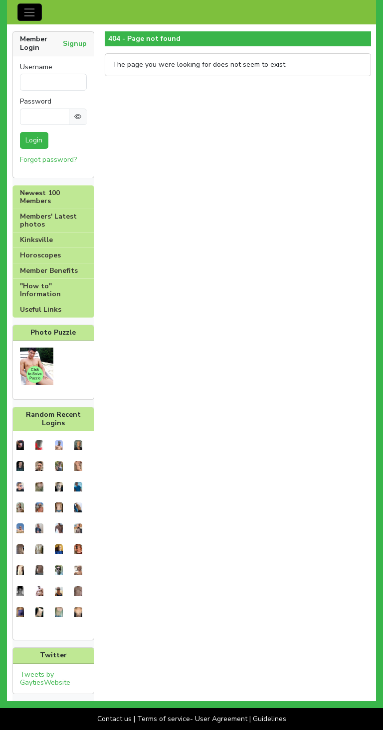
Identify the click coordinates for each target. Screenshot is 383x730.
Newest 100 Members (40, 197)
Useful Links (40, 309)
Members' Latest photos (48, 220)
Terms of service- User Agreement (192, 719)
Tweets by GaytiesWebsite (45, 678)
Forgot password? (48, 159)
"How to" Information (40, 290)
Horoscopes (40, 255)
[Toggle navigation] (29, 12)
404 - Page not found (144, 39)
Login (33, 140)
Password (35, 102)
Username (36, 67)
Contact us (114, 719)
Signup (75, 43)
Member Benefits (49, 270)
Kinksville (36, 239)
